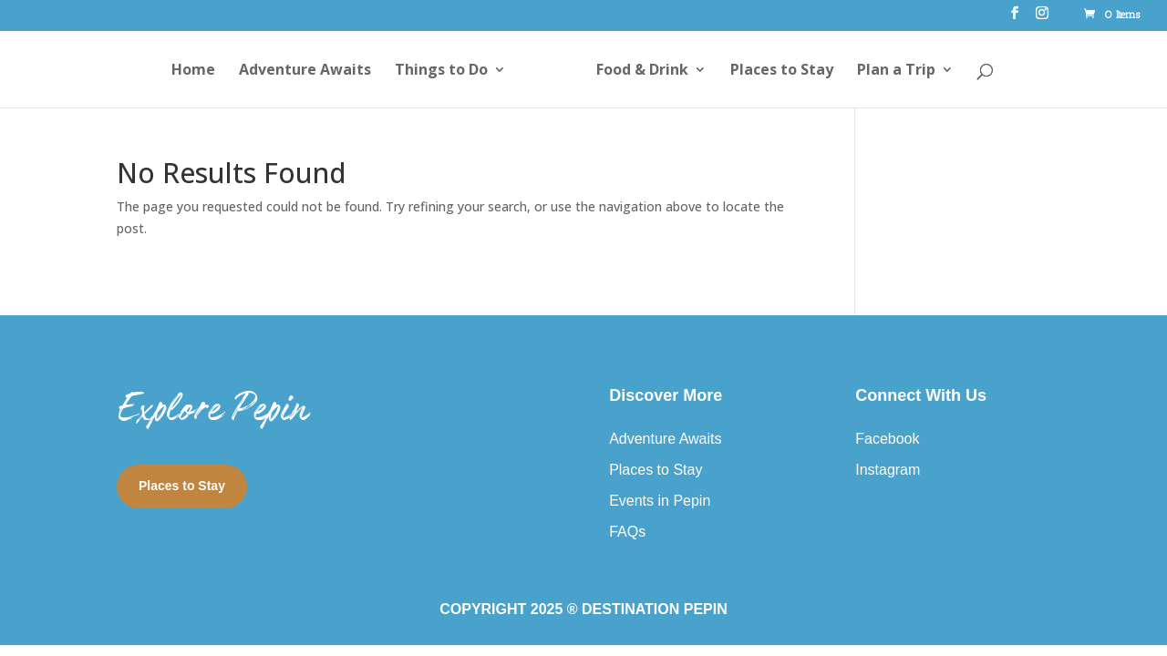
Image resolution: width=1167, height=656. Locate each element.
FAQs (627, 531)
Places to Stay (781, 71)
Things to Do (441, 71)
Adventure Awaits (305, 71)
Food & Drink (642, 71)
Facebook (887, 438)
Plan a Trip (896, 71)
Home (193, 71)
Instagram (887, 469)
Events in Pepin (659, 500)
